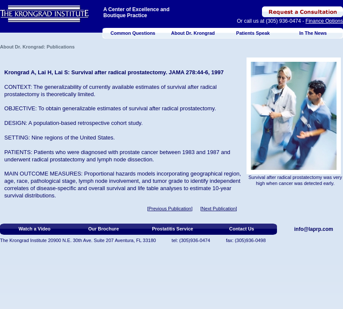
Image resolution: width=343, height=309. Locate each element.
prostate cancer (139, 152)
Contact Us (241, 228)
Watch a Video (34, 228)
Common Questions (133, 33)
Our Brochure (103, 228)
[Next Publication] (218, 208)
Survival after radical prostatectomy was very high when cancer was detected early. (295, 180)
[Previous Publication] (170, 208)
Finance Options (324, 21)
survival (176, 87)
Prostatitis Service (172, 228)
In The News (313, 33)
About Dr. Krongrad (193, 33)
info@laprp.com (313, 229)
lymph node (111, 159)
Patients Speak (253, 33)
